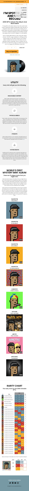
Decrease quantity (9, 47)
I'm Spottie (24, 10)
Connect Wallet (19, 4)
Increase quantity (14, 47)
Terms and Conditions (15, 54)
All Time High (23, 7)
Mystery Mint (23, 14)
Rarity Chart (23, 17)
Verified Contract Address (14, 480)
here (24, 139)
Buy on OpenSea (12, 51)
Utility (24, 12)
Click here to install (20, 1)
